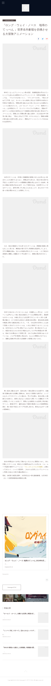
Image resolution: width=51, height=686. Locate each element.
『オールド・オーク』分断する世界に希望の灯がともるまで (22, 616)
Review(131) (5, 576)
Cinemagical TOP (11, 589)
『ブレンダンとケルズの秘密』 (33, 467)
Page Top (25, 674)
